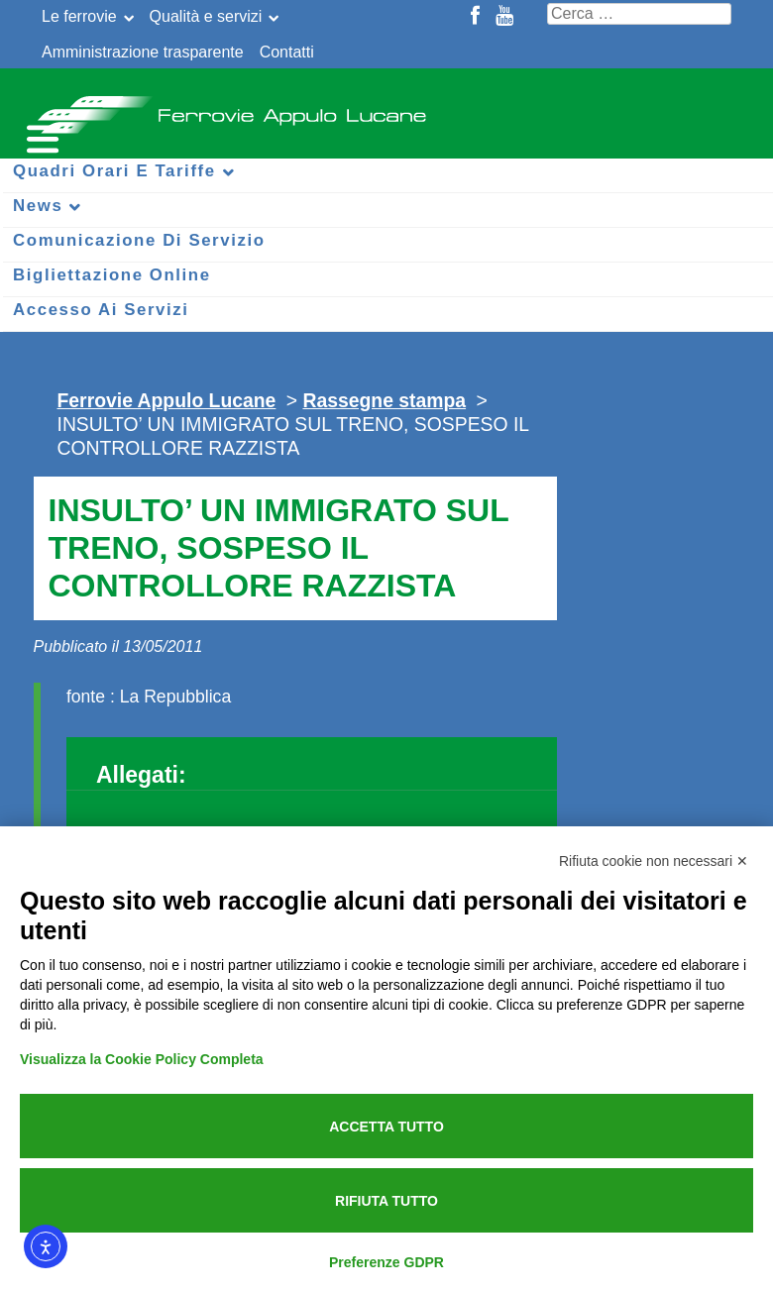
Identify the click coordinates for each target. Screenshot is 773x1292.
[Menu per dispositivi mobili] (39, 136)
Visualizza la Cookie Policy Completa (142, 1059)
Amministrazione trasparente (143, 52)
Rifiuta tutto (386, 1201)
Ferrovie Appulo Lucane (386, 109)
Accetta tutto (386, 1126)
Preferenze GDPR (386, 1262)
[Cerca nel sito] (639, 14)
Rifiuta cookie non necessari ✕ (653, 861)
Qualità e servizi (206, 16)
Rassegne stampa (384, 400)
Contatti (287, 52)
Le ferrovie (79, 16)
